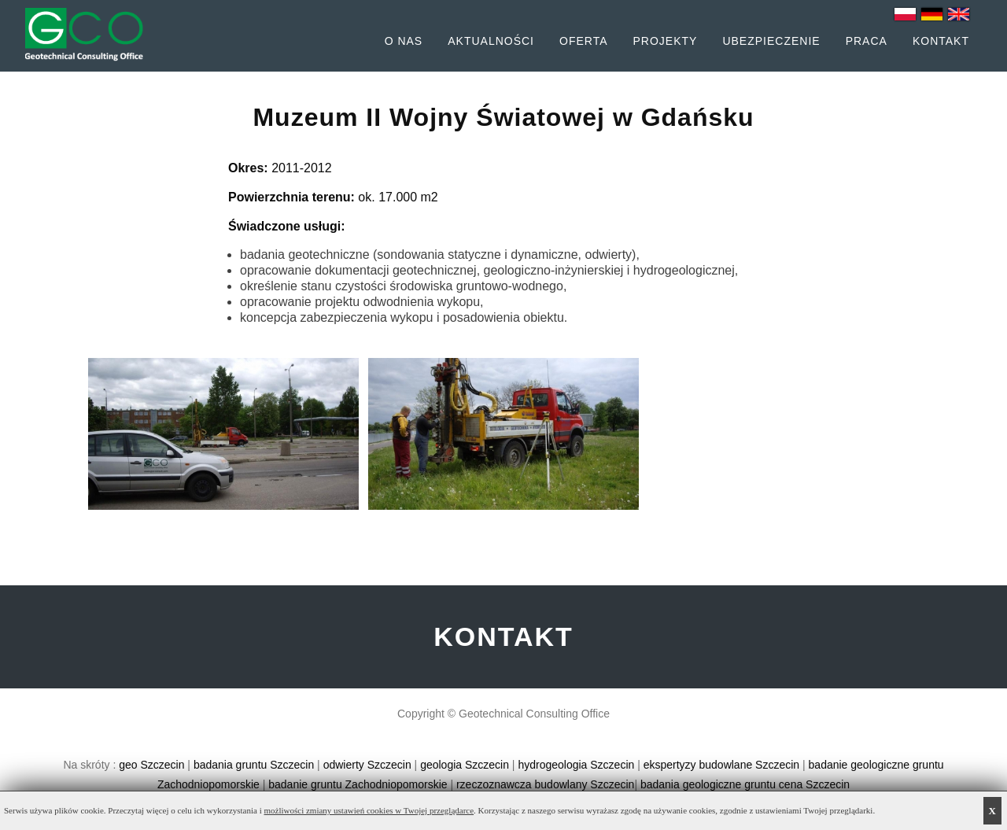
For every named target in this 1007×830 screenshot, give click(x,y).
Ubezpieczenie (771, 41)
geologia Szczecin (464, 764)
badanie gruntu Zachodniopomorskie (357, 784)
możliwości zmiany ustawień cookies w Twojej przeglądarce (369, 810)
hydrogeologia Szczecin (576, 764)
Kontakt (941, 41)
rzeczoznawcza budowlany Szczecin (545, 784)
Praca (866, 41)
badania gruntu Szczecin (254, 764)
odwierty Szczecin (367, 764)
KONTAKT (503, 636)
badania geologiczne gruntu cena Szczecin (745, 784)
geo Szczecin (151, 764)
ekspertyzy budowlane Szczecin (721, 764)
